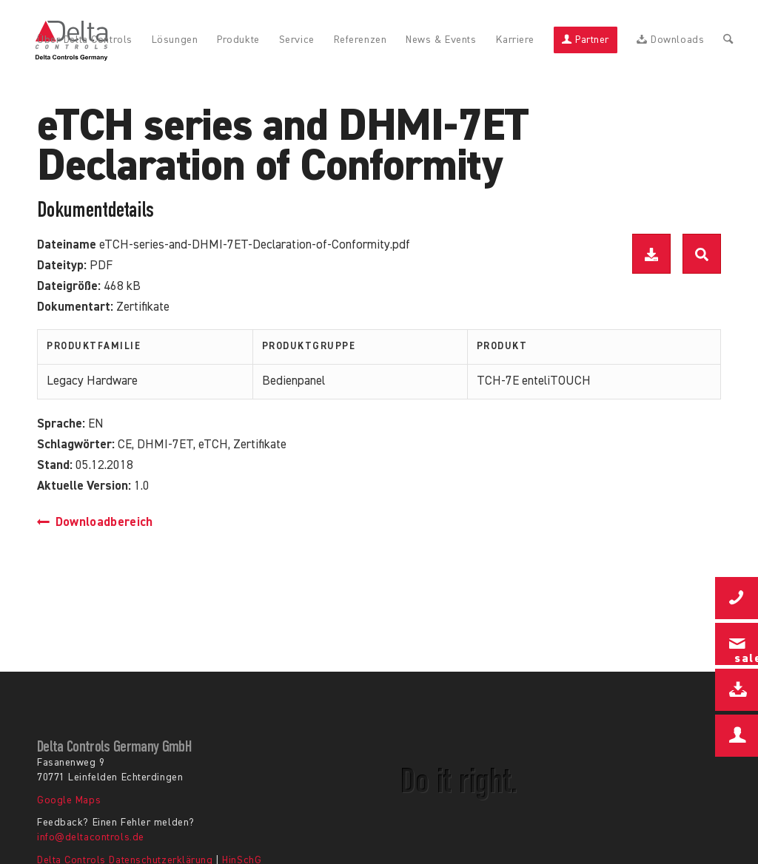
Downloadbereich (95, 522)
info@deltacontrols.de (90, 837)
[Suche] (728, 40)
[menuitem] (84, 40)
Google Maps (69, 800)
